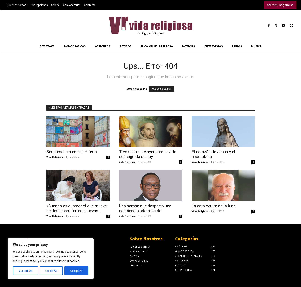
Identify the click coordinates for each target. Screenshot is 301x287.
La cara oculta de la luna (213, 206)
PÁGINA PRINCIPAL (161, 89)
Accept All (76, 270)
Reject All (51, 270)
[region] (51, 258)
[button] (291, 25)
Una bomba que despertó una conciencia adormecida (145, 208)
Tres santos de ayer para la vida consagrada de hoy (147, 154)
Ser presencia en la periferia (71, 151)
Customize (25, 270)
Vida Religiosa (54, 157)
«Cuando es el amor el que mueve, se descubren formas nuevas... (76, 208)
